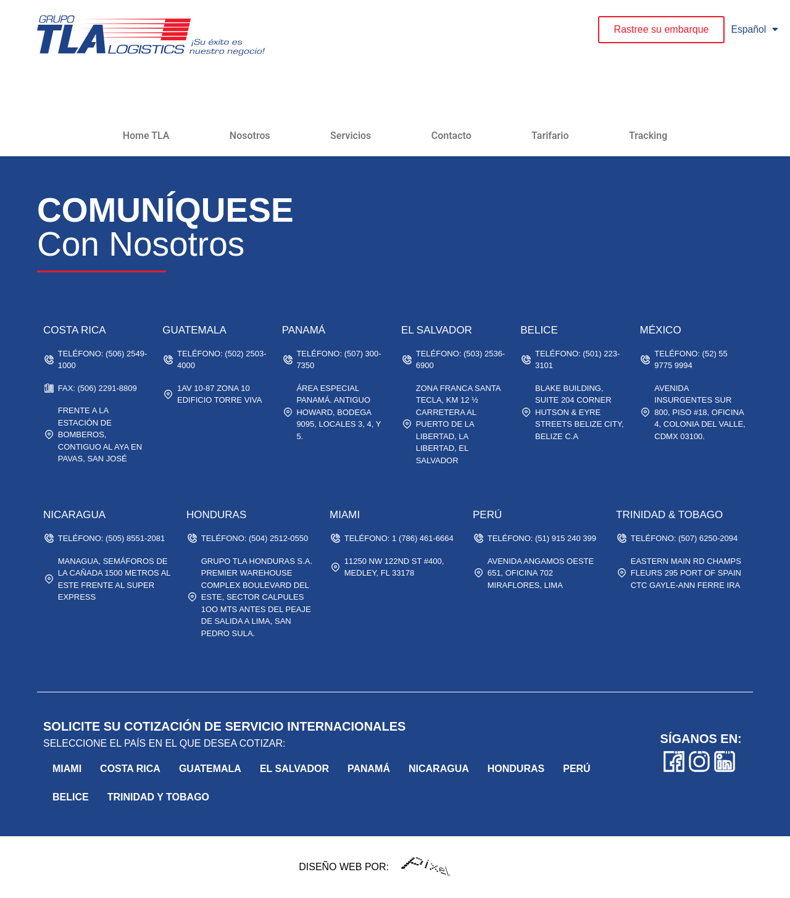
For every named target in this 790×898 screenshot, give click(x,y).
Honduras (516, 768)
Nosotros (250, 135)
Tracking (648, 135)
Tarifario (550, 135)
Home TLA (146, 135)
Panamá (368, 768)
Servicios (350, 135)
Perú (576, 768)
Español (755, 30)
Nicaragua (439, 768)
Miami (66, 768)
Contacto (451, 135)
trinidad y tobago (158, 797)
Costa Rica (130, 768)
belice (70, 797)
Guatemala (210, 768)
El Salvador (294, 768)
